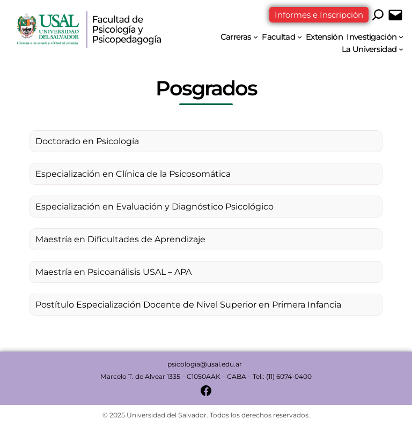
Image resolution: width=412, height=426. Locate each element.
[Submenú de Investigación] (401, 36)
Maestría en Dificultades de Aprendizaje (120, 239)
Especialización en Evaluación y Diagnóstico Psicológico (154, 206)
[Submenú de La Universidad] (401, 49)
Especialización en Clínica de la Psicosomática (133, 174)
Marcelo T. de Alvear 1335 (140, 376)
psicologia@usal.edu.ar (205, 364)
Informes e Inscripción (319, 15)
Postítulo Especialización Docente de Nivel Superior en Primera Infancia (188, 305)
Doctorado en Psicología (87, 141)
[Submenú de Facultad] (299, 36)
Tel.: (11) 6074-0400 (282, 376)
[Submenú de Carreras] (255, 36)
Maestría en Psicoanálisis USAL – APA (113, 272)
